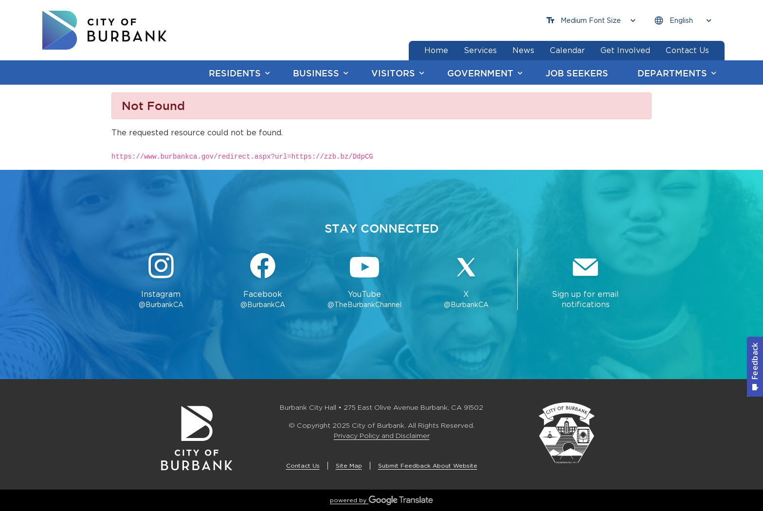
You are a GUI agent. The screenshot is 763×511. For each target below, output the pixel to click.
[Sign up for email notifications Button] (585, 281)
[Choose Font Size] (590, 21)
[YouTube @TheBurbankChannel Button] (364, 281)
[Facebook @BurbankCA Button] (262, 281)
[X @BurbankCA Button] (466, 281)
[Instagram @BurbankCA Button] (160, 281)
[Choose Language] (682, 21)
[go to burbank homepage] (104, 30)
